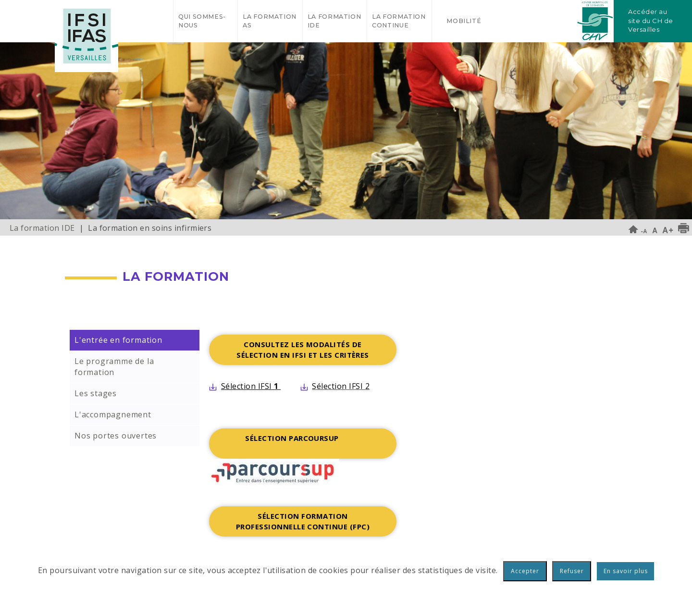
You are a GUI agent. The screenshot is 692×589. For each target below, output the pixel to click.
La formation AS (270, 21)
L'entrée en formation (118, 340)
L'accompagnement (112, 414)
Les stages (95, 393)
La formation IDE (334, 21)
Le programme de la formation (114, 366)
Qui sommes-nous (202, 21)
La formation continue (399, 21)
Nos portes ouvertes (115, 435)
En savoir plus (626, 571)
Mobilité (463, 21)
